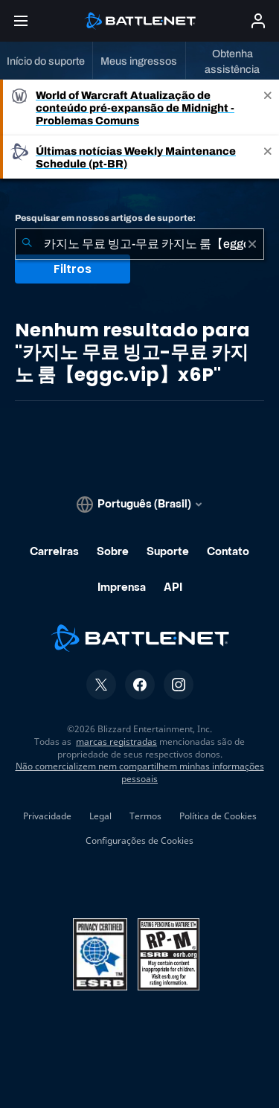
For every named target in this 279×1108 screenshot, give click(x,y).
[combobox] (139, 244)
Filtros (73, 269)
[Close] (268, 107)
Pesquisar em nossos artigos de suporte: (105, 218)
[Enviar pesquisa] (27, 244)
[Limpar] (252, 244)
